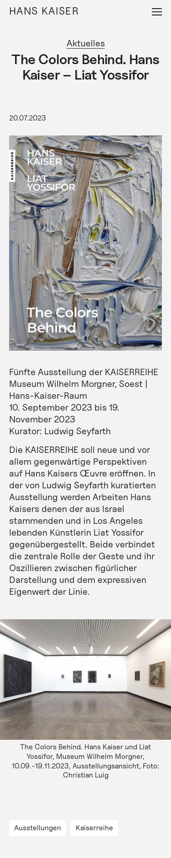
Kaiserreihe (94, 827)
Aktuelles (86, 43)
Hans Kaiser (44, 11)
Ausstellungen (37, 827)
